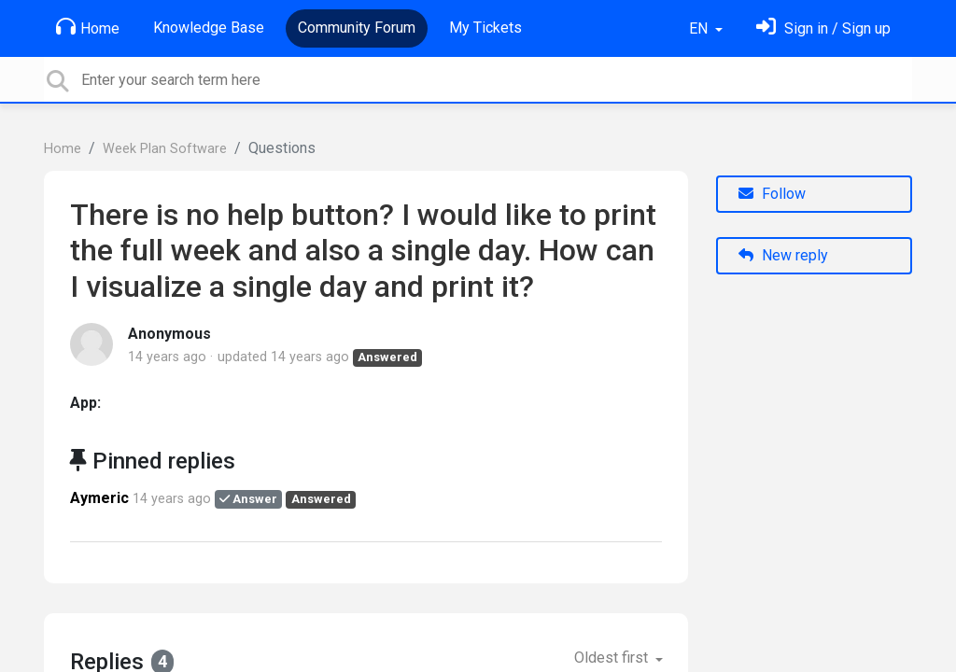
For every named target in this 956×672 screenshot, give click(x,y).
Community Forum (356, 27)
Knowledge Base (208, 27)
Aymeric (99, 498)
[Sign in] (823, 28)
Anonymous (169, 334)
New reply (783, 255)
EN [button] (700, 28)
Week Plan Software (165, 149)
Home (88, 27)
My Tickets (485, 27)
